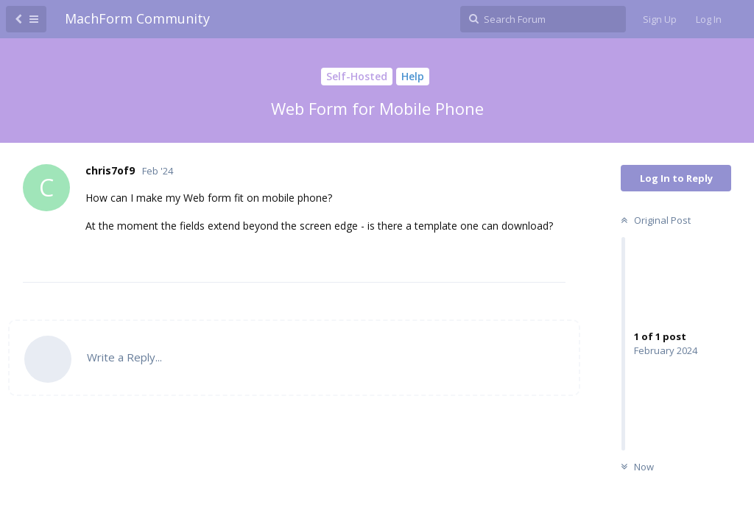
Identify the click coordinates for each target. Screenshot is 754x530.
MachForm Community (137, 18)
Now (635, 466)
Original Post (654, 220)
